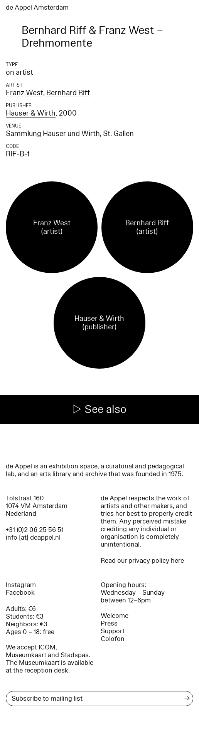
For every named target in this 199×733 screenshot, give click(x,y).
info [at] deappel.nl (33, 537)
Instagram (21, 584)
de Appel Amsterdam (37, 7)
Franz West (24, 93)
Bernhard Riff (68, 93)
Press (109, 623)
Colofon (113, 638)
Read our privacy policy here (142, 560)
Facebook (20, 592)
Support (113, 631)
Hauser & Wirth (31, 113)
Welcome (114, 615)
